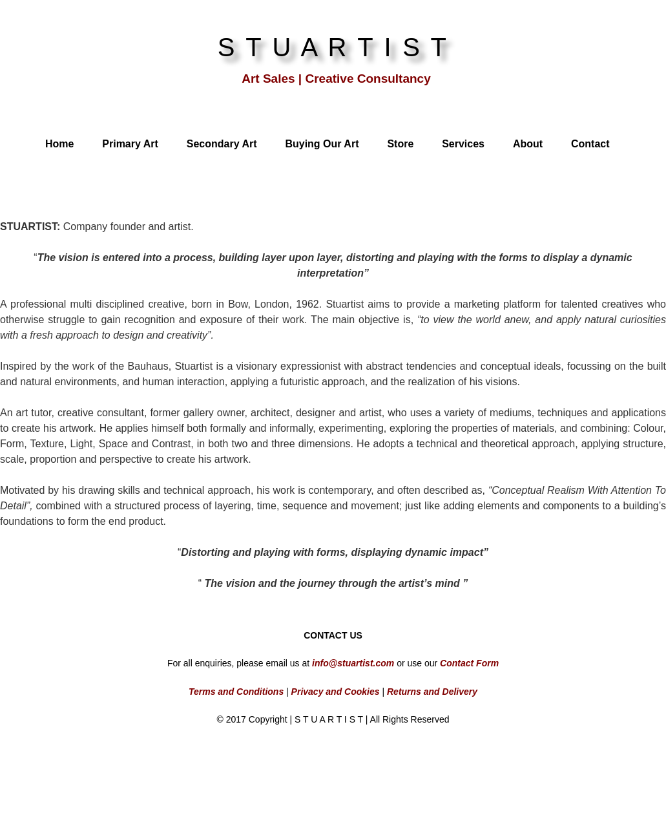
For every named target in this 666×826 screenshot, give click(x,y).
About (528, 143)
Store (400, 143)
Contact (590, 143)
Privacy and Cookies (334, 691)
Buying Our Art (322, 143)
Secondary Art (222, 143)
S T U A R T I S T (333, 47)
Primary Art (130, 143)
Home (59, 143)
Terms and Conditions (236, 691)
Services (463, 143)
